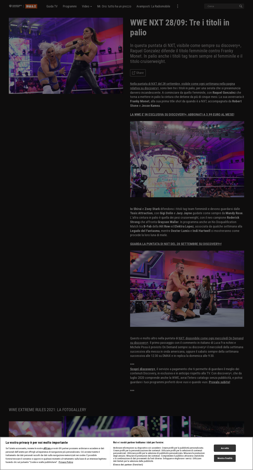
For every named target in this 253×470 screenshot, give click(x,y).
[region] (126, 453)
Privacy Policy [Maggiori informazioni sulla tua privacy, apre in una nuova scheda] (66, 462)
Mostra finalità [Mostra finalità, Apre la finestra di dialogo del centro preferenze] (225, 458)
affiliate (47, 448)
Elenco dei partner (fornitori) (128, 464)
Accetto (225, 448)
